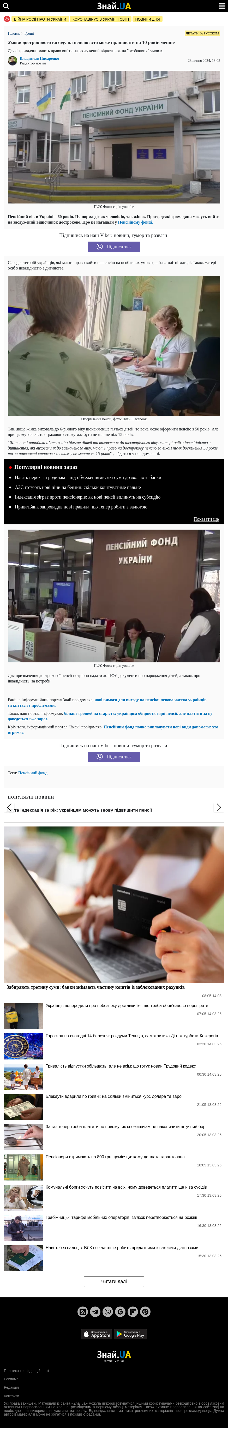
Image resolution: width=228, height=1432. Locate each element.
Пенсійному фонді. (135, 222)
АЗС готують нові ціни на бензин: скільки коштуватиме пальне (78, 487)
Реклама (11, 1379)
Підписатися (114, 247)
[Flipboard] (133, 1312)
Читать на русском (202, 33)
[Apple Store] (97, 1334)
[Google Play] (130, 1334)
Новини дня (147, 19)
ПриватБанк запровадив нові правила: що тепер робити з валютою (81, 507)
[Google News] (120, 1312)
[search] (6, 6)
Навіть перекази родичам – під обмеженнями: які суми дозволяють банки (88, 477)
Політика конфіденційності (26, 1371)
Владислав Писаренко (39, 59)
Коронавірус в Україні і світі (101, 19)
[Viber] (108, 1312)
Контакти (11, 1396)
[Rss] (82, 1312)
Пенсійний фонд (32, 773)
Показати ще (206, 519)
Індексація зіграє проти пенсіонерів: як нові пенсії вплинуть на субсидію (88, 497)
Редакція (11, 1387)
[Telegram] (95, 1312)
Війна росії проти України (40, 19)
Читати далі (114, 1281)
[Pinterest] (145, 1312)
